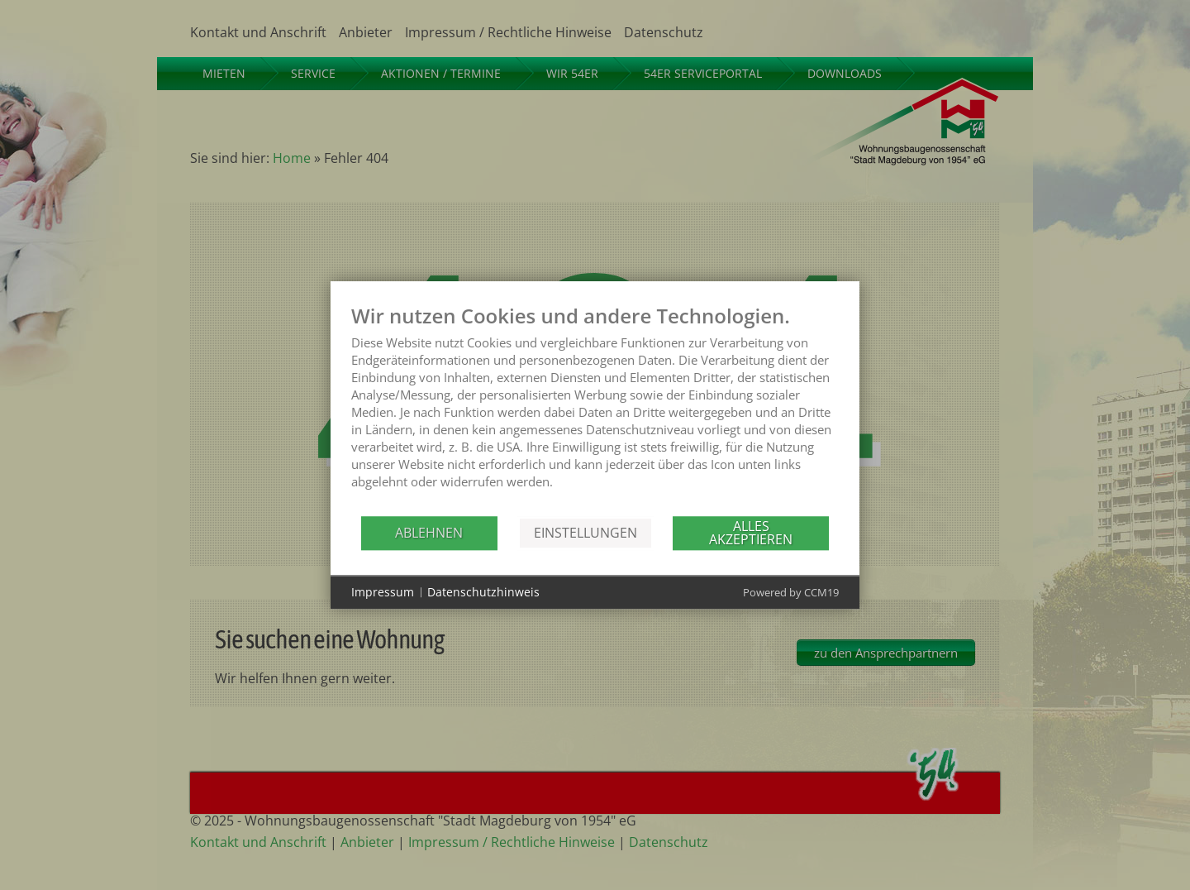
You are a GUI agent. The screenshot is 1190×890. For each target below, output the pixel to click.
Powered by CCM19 (791, 592)
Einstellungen (585, 533)
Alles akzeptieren (751, 532)
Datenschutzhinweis (483, 592)
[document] (595, 409)
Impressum (382, 592)
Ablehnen (429, 533)
